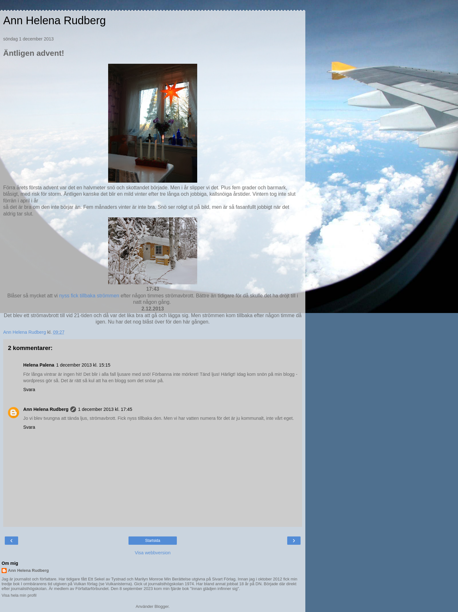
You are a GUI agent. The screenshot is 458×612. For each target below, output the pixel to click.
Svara (29, 389)
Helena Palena (38, 365)
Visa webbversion (153, 552)
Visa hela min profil (19, 595)
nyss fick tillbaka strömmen (89, 295)
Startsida (152, 540)
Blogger (162, 606)
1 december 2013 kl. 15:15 (83, 365)
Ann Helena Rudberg (54, 20)
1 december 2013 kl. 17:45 (105, 409)
